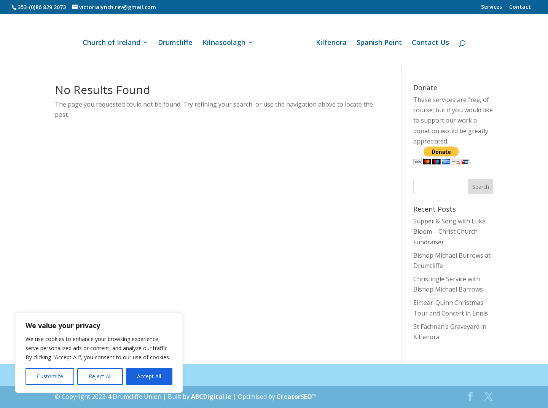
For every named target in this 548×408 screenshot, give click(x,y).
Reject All (100, 376)
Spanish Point (376, 40)
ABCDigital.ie (211, 396)
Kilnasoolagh (226, 40)
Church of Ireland (114, 40)
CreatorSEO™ (297, 396)
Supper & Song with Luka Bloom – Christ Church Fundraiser (449, 231)
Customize (50, 376)
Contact (520, 7)
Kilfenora (328, 40)
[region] (99, 353)
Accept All (149, 376)
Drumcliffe (178, 40)
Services (491, 7)
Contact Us (427, 40)
